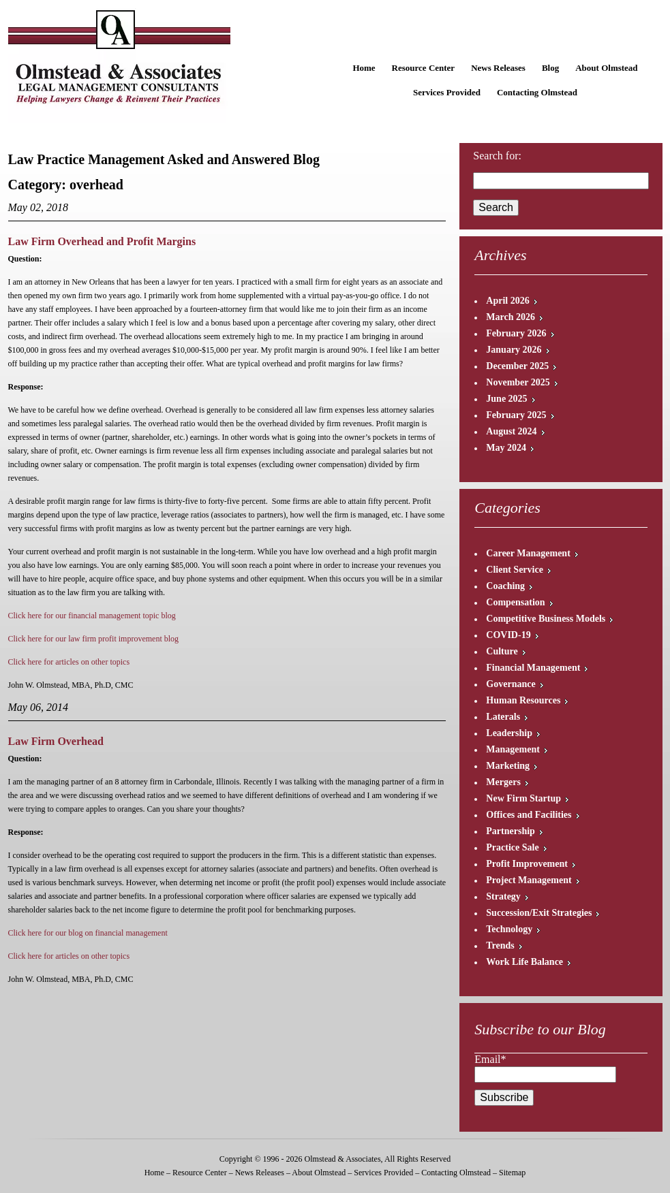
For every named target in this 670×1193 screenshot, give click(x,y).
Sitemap (512, 1172)
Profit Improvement (527, 864)
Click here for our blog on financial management (88, 933)
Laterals (503, 717)
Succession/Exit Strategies (539, 913)
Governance (510, 684)
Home (363, 68)
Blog (550, 68)
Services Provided (447, 92)
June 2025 (506, 399)
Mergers (503, 782)
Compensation (515, 602)
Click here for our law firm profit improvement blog (93, 638)
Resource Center (423, 68)
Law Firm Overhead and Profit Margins (102, 241)
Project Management (528, 880)
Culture (501, 651)
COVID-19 (508, 635)
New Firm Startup (523, 798)
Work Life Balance (524, 962)
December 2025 (517, 366)
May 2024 (506, 448)
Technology (509, 929)
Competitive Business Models (545, 619)
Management (513, 749)
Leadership (509, 733)
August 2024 (511, 431)
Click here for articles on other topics (69, 662)
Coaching (505, 586)
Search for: (497, 155)
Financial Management (533, 668)
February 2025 (516, 415)
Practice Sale (512, 847)
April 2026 (507, 301)
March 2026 (510, 317)
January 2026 (513, 350)
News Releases (498, 68)
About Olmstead (606, 68)
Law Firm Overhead (56, 741)
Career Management (528, 553)
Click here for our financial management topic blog (92, 615)
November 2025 (517, 382)
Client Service (514, 569)
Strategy (503, 896)
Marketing (508, 766)
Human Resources (523, 700)
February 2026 (516, 333)
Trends (500, 945)
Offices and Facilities (528, 815)
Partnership (510, 831)
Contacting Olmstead (537, 92)
